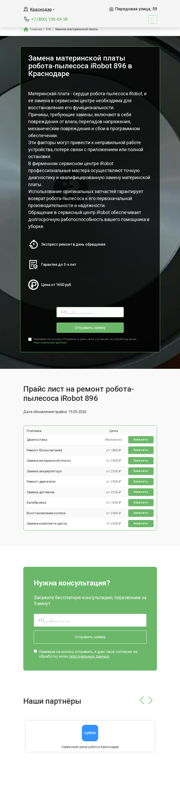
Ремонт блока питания (44, 450)
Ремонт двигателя (41, 481)
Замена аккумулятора (44, 471)
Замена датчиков (40, 492)
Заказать (140, 439)
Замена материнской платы (49, 460)
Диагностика (37, 440)
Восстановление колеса (46, 513)
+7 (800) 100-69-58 (49, 19)
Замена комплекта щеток (47, 523)
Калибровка (36, 502)
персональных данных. (50, 342)
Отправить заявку (90, 328)
